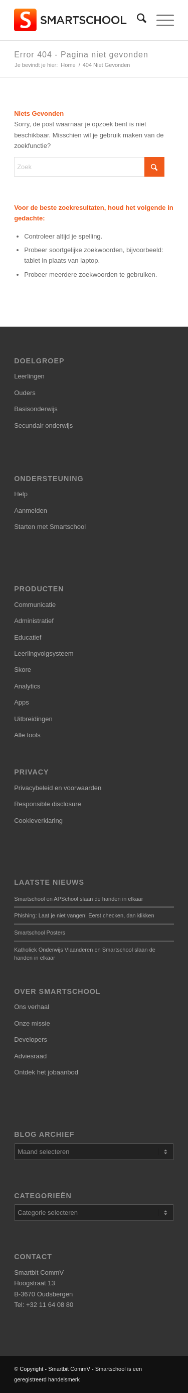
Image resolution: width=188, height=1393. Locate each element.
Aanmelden (30, 510)
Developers (30, 1039)
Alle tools (27, 735)
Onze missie (32, 1023)
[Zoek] (136, 20)
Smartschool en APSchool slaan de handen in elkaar (78, 899)
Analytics (27, 686)
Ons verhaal (31, 1007)
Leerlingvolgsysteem (44, 653)
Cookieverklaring (38, 820)
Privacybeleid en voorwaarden (57, 788)
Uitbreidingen (33, 719)
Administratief (34, 621)
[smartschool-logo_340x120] (78, 20)
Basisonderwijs (36, 409)
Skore (22, 669)
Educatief (27, 637)
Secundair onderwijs (43, 425)
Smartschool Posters (39, 933)
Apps (21, 702)
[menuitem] (136, 20)
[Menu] (160, 20)
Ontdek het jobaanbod (46, 1072)
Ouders (25, 393)
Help (21, 494)
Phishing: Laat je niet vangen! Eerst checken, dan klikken (84, 915)
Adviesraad (30, 1056)
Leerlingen (29, 376)
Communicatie (35, 604)
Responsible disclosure (47, 804)
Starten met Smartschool (50, 526)
